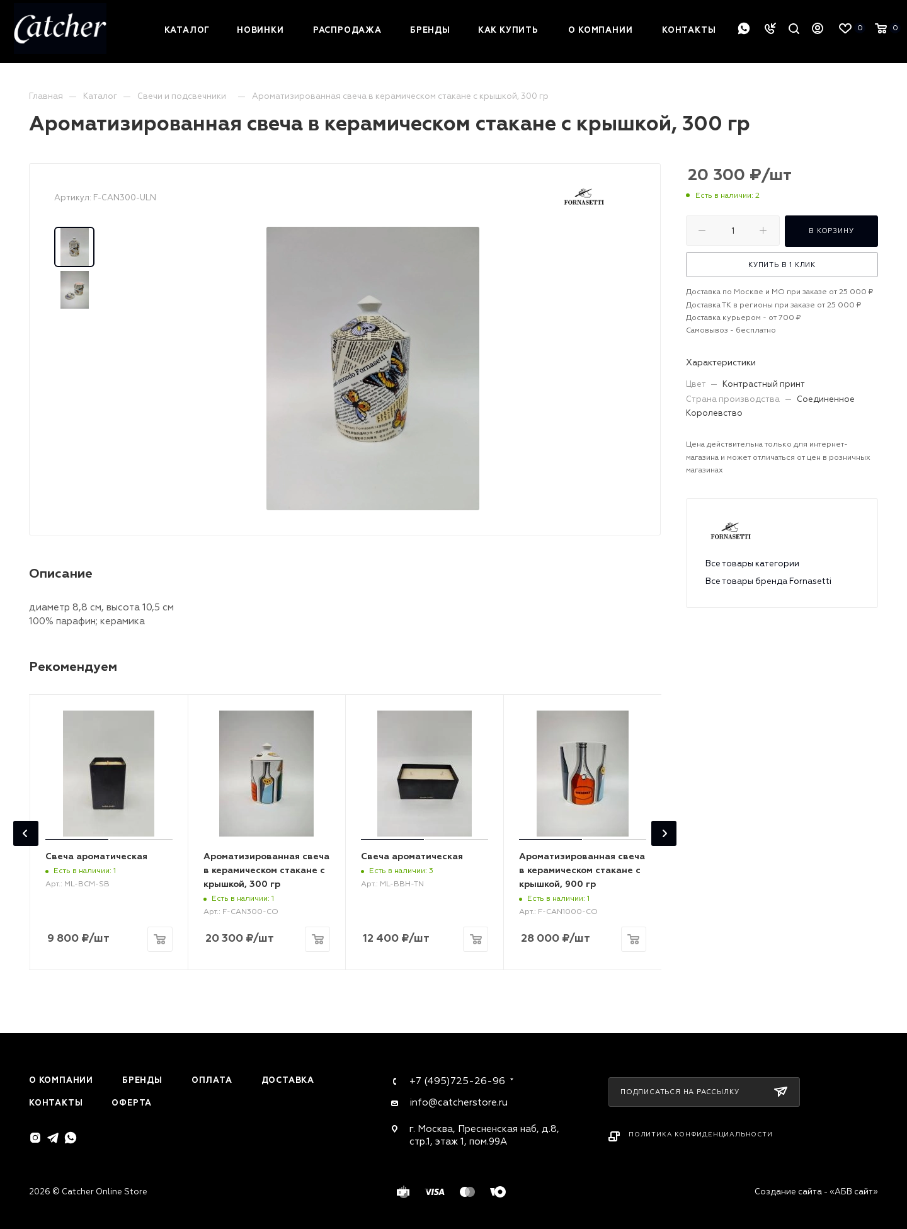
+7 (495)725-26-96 (457, 1081)
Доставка (287, 1080)
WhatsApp (744, 28)
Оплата (211, 1080)
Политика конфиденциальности (701, 1134)
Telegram (53, 1137)
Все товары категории (752, 564)
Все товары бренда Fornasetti (768, 581)
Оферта (131, 1103)
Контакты (56, 1103)
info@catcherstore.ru (458, 1103)
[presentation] (25, 833)
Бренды (142, 1080)
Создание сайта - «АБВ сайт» (816, 1192)
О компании (61, 1080)
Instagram (35, 1137)
